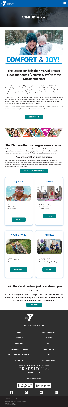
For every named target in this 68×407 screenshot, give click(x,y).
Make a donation (48, 332)
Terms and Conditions (46, 399)
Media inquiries (48, 349)
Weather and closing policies (19, 355)
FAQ (48, 343)
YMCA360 (19, 338)
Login (19, 332)
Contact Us (19, 360)
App (48, 355)
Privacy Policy (59, 399)
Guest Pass (19, 343)
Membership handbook (19, 349)
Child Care (49, 338)
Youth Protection (48, 360)
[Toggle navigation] (64, 3)
